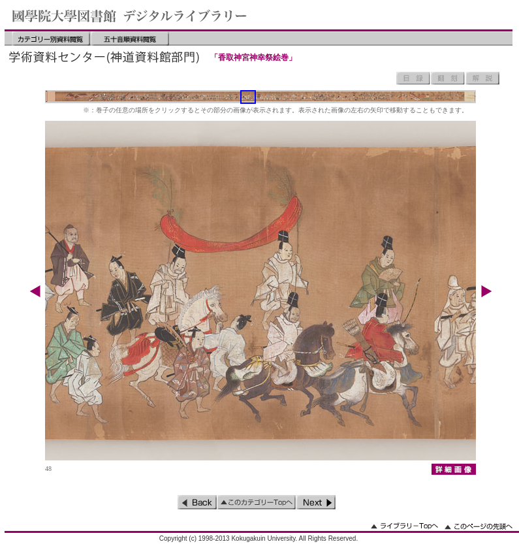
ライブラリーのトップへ (404, 526)
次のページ (316, 502)
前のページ (197, 502)
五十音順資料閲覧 (130, 38)
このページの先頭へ (478, 526)
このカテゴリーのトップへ (256, 502)
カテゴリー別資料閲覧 (51, 38)
